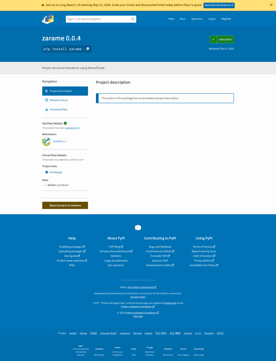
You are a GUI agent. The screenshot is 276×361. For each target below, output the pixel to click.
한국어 (220, 333)
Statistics (116, 256)
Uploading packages (71, 251)
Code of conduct (202, 256)
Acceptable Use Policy (202, 265)
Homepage (53, 172)
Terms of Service (202, 247)
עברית (198, 333)
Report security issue (204, 251)
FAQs (72, 265)
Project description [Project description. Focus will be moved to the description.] (58, 91)
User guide (70, 256)
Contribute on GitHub (158, 251)
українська (125, 333)
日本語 (93, 333)
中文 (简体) (161, 333)
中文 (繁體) (175, 333)
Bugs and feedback (160, 247)
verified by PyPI (72, 128)
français (83, 333)
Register (226, 19)
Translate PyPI (158, 256)
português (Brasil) (108, 333)
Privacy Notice (202, 261)
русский (188, 333)
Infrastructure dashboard (114, 251)
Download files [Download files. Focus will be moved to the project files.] (56, 109)
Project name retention (70, 261)
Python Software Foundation (136, 306)
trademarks (170, 303)
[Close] (271, 5)
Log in (212, 19)
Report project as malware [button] (65, 205)
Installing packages (70, 247)
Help (171, 19)
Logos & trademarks (116, 261)
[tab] (65, 91)
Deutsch (148, 333)
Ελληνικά (137, 333)
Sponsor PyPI (160, 261)
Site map (138, 316)
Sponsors (197, 19)
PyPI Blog (114, 247)
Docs (183, 19)
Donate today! (138, 297)
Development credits (158, 265)
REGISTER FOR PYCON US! (218, 5)
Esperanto (209, 333)
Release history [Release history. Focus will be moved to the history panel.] (56, 100)
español (73, 333)
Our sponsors (116, 265)
